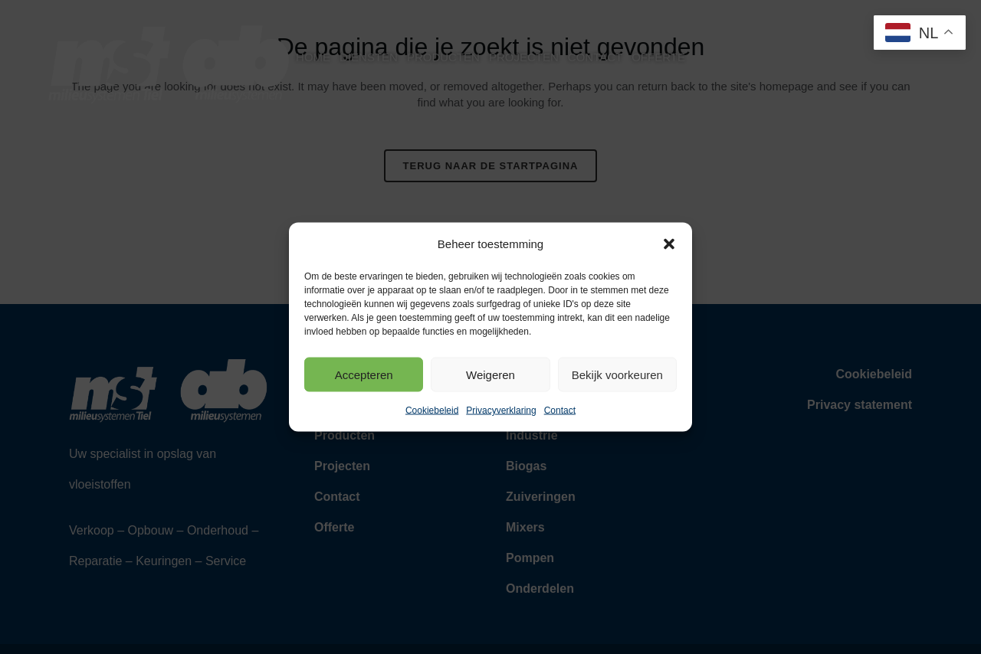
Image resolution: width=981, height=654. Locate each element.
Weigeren (490, 374)
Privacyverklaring (501, 410)
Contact (560, 410)
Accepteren (364, 374)
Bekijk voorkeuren (617, 374)
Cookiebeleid (431, 410)
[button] (669, 244)
